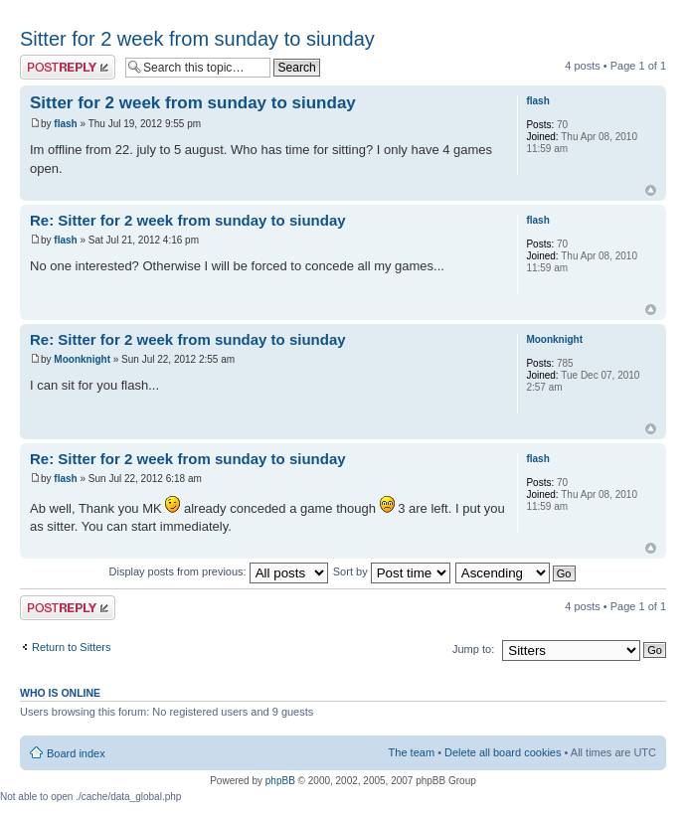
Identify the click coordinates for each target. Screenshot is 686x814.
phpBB (280, 780)
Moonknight (82, 359)
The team (411, 752)
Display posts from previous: (218, 571)
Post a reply (67, 67)
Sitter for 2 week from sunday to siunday (197, 39)
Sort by (391, 571)
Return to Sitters (71, 647)
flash (65, 123)
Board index (76, 753)
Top (650, 190)
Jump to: (473, 649)
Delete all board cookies (502, 752)
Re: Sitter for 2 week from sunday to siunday (188, 220)
